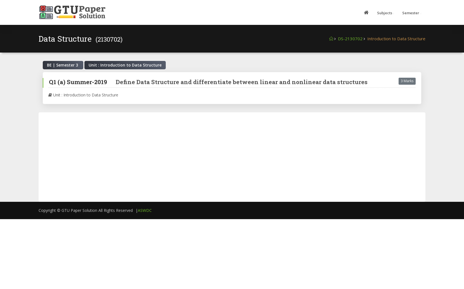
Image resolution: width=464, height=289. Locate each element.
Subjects (384, 12)
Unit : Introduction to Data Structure (83, 95)
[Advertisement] (212, 157)
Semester (410, 12)
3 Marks (407, 81)
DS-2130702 (350, 38)
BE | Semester (63, 65)
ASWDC (145, 210)
